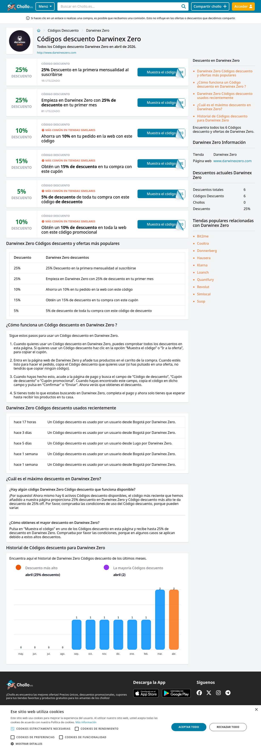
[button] (88, 744)
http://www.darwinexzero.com (56, 52)
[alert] (130, 727)
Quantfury (205, 279)
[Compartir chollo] (210, 6)
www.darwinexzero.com (232, 161)
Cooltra (203, 243)
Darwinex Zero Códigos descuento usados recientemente (224, 95)
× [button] (256, 709)
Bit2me (203, 236)
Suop (201, 301)
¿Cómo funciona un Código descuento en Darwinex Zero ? (221, 84)
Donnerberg (207, 250)
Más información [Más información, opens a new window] (85, 722)
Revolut (203, 286)
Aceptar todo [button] (189, 727)
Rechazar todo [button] (228, 727)
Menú (45, 6)
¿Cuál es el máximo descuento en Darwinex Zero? (224, 107)
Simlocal (204, 294)
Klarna (202, 265)
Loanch (203, 272)
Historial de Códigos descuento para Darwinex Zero (222, 118)
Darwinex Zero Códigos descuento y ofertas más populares (224, 73)
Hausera (204, 258)
